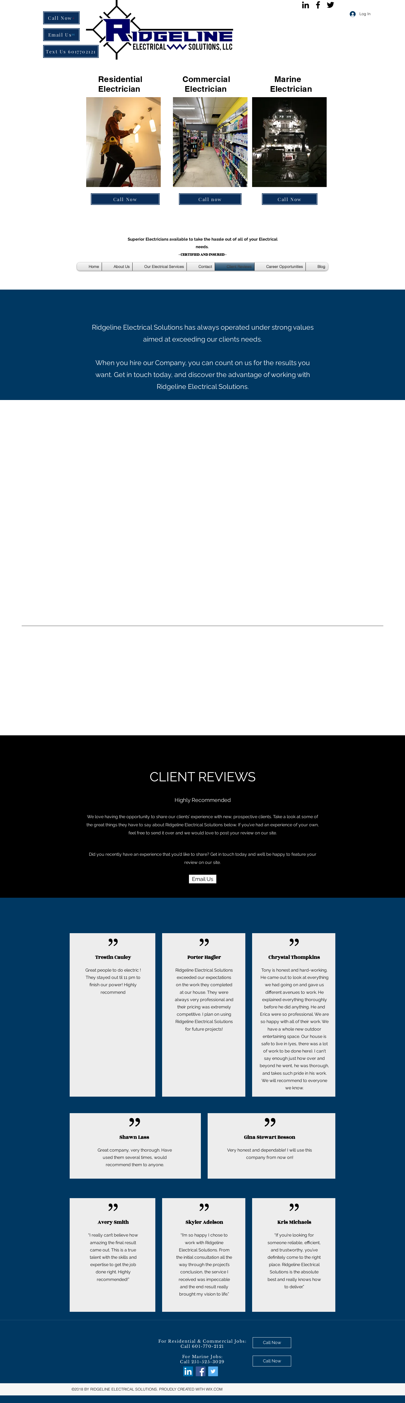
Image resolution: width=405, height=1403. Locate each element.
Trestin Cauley (113, 957)
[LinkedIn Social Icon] (188, 1371)
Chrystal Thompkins (294, 957)
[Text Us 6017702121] (71, 51)
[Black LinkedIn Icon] (305, 5)
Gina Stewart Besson (269, 1137)
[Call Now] (61, 18)
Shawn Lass (134, 1137)
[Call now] (210, 199)
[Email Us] (61, 34)
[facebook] (318, 5)
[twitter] (330, 5)
